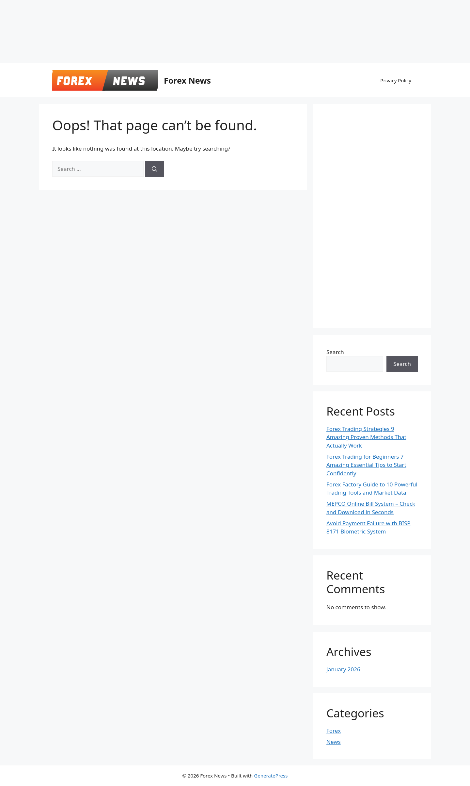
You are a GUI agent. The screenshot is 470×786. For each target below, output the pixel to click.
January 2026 (343, 669)
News (333, 741)
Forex (333, 730)
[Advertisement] (158, 14)
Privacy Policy (395, 80)
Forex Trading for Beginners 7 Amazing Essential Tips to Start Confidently (366, 465)
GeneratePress (271, 775)
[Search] (154, 169)
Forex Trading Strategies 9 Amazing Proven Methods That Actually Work (366, 437)
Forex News (187, 80)
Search (335, 352)
